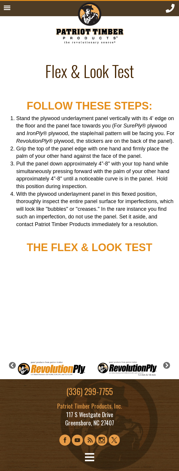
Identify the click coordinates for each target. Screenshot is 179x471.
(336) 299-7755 (89, 391)
